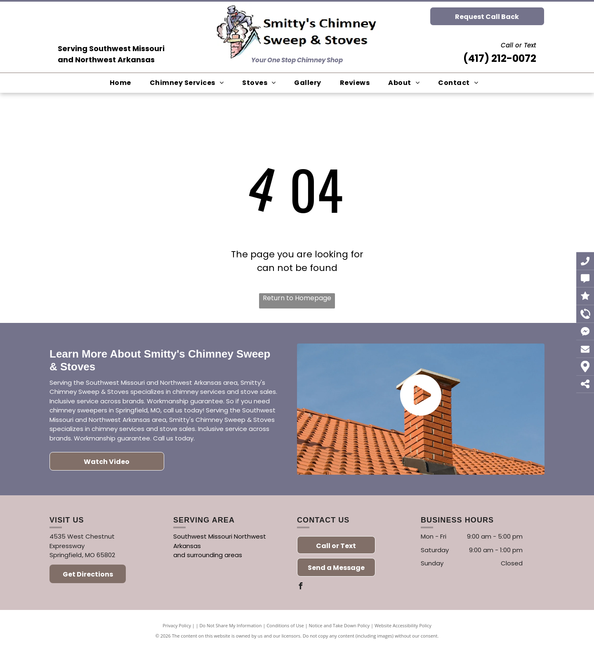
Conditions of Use (285, 625)
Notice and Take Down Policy (339, 625)
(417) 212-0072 (499, 58)
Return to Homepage (297, 298)
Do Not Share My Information (231, 625)
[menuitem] (124, 83)
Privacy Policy (177, 625)
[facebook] (300, 587)
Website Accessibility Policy (403, 625)
